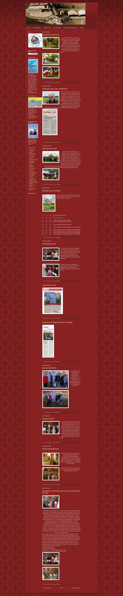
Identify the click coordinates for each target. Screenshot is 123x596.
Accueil (28, 27)
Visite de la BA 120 (49, 149)
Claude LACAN (48, 419)
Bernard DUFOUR (49, 368)
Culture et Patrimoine (31, 166)
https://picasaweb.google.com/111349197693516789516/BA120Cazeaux (61, 167)
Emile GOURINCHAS (50, 449)
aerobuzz (31, 189)
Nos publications (37, 27)
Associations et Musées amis (70, 27)
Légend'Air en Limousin (32, 176)
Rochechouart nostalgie (32, 150)
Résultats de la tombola (51, 191)
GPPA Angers (32, 168)
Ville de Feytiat (32, 188)
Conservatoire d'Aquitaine (32, 162)
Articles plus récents (47, 588)
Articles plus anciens (76, 588)
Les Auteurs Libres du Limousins (33, 173)
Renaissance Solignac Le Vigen (33, 180)
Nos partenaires (57, 27)
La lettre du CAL (47, 27)
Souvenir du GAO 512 (50, 35)
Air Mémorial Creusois (32, 157)
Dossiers (82, 27)
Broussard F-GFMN (33, 159)
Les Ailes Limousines (31, 170)
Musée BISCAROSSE (32, 153)
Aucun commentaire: (57, 82)
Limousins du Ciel (49, 244)
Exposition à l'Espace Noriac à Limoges (57, 322)
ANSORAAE (32, 155)
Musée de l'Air (32, 178)
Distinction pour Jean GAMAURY (55, 89)
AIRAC (30, 164)
